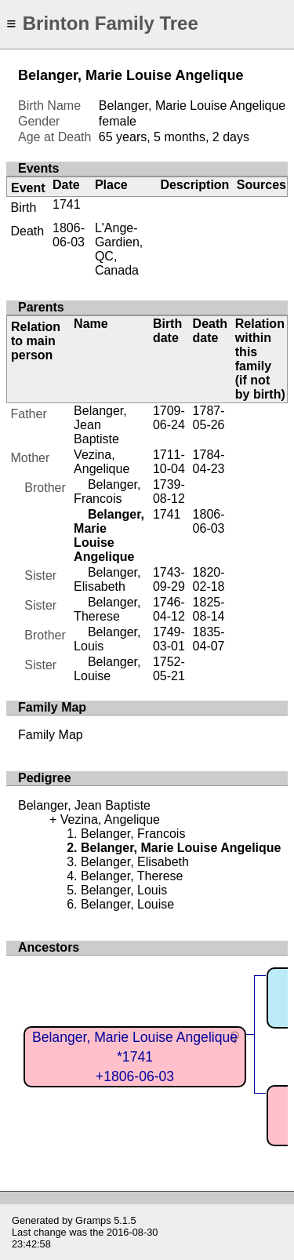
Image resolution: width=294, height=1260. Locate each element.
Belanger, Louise (107, 669)
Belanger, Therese (107, 609)
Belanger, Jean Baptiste (100, 425)
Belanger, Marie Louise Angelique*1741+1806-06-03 (135, 1056)
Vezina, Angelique (101, 461)
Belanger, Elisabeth (107, 579)
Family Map (50, 734)
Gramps (93, 1220)
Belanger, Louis (124, 890)
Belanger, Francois (107, 491)
